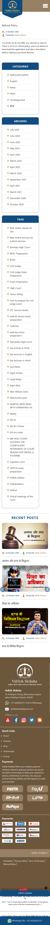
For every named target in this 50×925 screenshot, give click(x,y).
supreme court (17, 461)
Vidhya (13, 490)
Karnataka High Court (21, 341)
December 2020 (18, 198)
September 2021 (18, 179)
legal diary (15, 385)
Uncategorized (17, 99)
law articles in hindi (19, 348)
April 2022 (15, 167)
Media (13, 413)
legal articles (16, 372)
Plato (12, 93)
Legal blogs (15, 379)
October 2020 (17, 204)
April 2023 (15, 154)
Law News (15, 366)
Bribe (12, 259)
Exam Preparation (19, 281)
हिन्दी (12, 106)
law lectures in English (21, 354)
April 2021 (15, 185)
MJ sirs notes (16, 432)
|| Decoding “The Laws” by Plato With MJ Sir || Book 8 (25, 898)
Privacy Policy (21, 860)
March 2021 (16, 192)
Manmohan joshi (18, 397)
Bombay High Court (20, 247)
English (13, 81)
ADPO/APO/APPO (19, 75)
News (12, 87)
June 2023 (15, 142)
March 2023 (16, 160)
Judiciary (14, 325)
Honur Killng (16, 294)
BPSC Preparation (19, 253)
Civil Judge (15, 266)
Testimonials (8, 751)
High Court (15, 288)
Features (7, 741)
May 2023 (15, 148)
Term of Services (36, 860)
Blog (5, 746)
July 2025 (14, 129)
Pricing (6, 756)
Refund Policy (9, 864)
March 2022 (16, 173)
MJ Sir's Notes (17, 426)
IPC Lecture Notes (19, 310)
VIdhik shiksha (17, 477)
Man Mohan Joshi (19, 391)
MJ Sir (13, 419)
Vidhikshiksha (17, 484)
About (6, 735)
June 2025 (15, 135)
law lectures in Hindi (20, 360)
